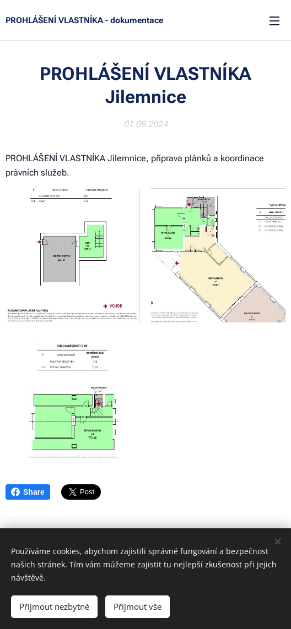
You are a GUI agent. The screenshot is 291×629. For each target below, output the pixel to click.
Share (28, 492)
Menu (274, 20)
